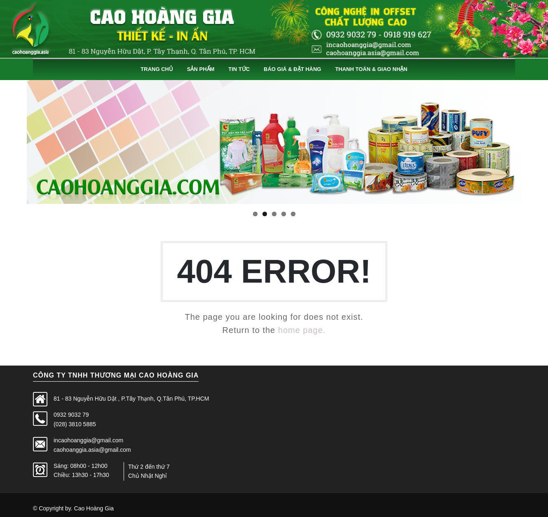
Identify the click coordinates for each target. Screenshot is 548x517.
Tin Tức (239, 69)
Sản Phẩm (201, 69)
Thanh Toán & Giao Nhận (371, 69)
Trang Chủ (157, 69)
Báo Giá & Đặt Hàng (292, 69)
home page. (302, 330)
